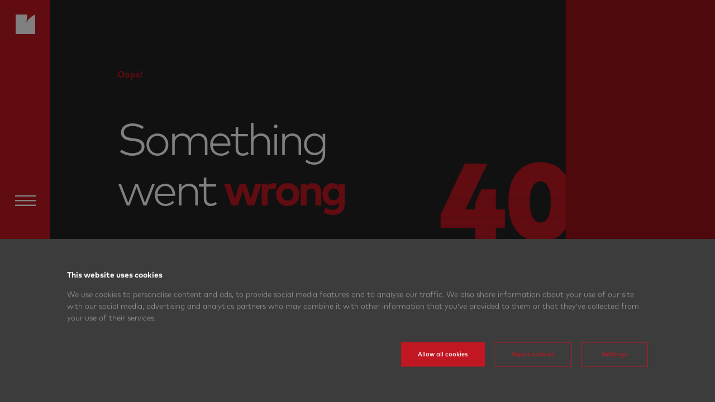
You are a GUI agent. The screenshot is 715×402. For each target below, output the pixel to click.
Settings (614, 368)
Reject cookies (533, 368)
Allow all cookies (443, 368)
